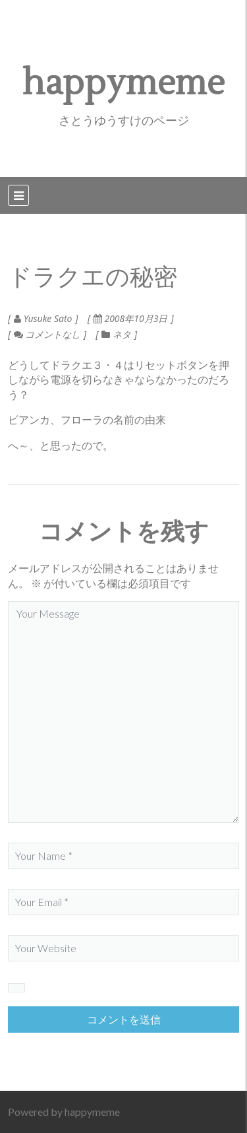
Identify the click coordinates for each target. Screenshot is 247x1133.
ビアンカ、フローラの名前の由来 (87, 419)
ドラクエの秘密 (92, 278)
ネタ (122, 334)
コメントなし (47, 334)
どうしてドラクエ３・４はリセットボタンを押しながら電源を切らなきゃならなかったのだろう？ (118, 379)
